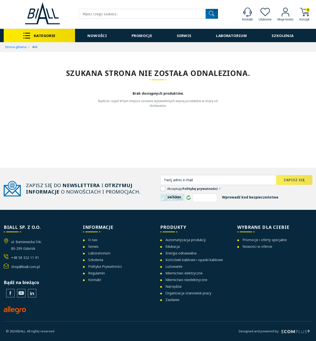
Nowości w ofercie (257, 246)
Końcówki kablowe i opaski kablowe (194, 259)
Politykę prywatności (199, 188)
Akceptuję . (193, 188)
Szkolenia (95, 259)
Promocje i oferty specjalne (264, 239)
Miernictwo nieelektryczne (186, 279)
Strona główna (15, 47)
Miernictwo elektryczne (184, 273)
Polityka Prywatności (105, 266)
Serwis (93, 246)
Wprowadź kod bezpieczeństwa (250, 197)
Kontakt (94, 279)
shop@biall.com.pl (25, 266)
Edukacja (172, 246)
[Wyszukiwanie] (142, 14)
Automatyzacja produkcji (185, 239)
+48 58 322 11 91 (25, 257)
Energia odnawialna (181, 253)
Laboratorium (99, 253)
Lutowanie (173, 266)
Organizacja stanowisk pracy (188, 293)
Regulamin (96, 273)
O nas (93, 239)
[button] (304, 14)
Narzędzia (173, 286)
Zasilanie (172, 299)
